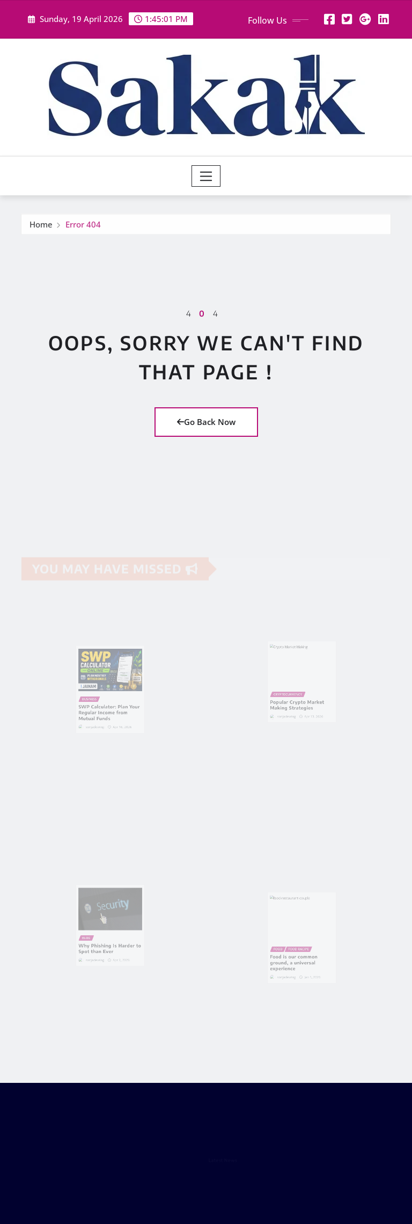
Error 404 (83, 226)
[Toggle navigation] (206, 176)
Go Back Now (206, 421)
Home (41, 226)
